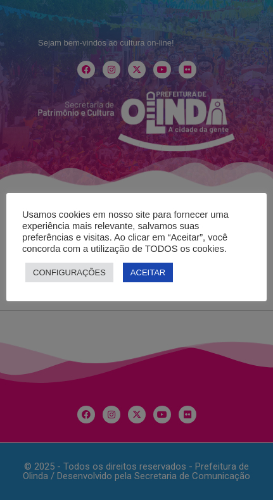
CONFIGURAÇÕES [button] (69, 272)
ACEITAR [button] (147, 272)
